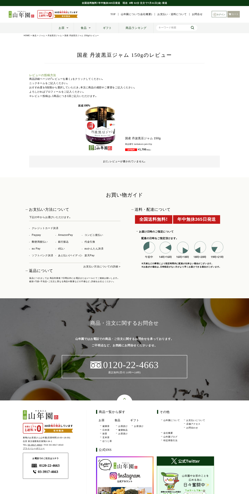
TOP (112, 14)
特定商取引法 (170, 440)
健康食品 (123, 430)
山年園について (171, 420)
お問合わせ (192, 427)
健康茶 (105, 426)
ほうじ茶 (107, 441)
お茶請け (123, 426)
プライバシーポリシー (34, 448)
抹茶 (104, 433)
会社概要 (168, 433)
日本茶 (105, 430)
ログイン (218, 14)
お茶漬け (123, 433)
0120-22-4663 (46, 466)
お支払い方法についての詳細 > (102, 266)
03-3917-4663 (35, 445)
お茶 (62, 27)
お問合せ (196, 14)
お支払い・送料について (171, 14)
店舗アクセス (193, 424)
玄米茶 (105, 437)
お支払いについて (195, 420)
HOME (27, 35)
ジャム (42, 35)
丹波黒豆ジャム (55, 35)
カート (234, 14)
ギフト (107, 27)
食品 (84, 27)
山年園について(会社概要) (135, 14)
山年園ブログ (170, 436)
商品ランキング (136, 27)
